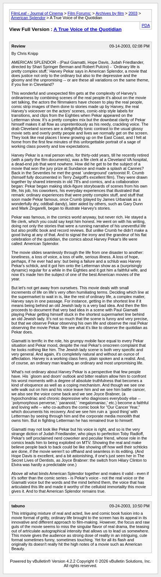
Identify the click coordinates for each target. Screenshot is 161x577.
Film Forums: (79, 13)
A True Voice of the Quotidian (88, 29)
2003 (132, 13)
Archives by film (110, 13)
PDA (146, 25)
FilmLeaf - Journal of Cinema (37, 13)
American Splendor (28, 17)
